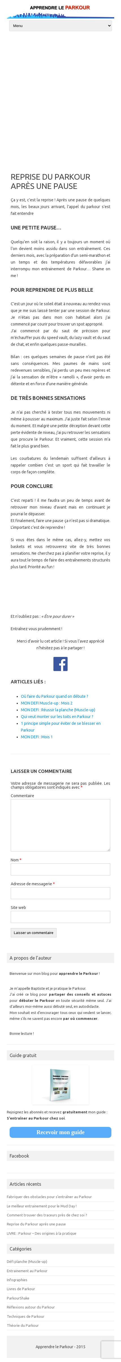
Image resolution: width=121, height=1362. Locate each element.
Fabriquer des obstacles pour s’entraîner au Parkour (49, 1197)
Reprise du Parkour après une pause (36, 1224)
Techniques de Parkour (25, 1316)
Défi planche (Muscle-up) (27, 1261)
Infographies (17, 1280)
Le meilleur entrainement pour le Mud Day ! (42, 1206)
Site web (18, 907)
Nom (16, 860)
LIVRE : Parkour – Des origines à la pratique (41, 1233)
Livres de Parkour (21, 1289)
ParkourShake (18, 1298)
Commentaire (22, 795)
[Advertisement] (60, 99)
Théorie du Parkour (23, 1325)
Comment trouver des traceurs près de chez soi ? (47, 1215)
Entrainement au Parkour (27, 1271)
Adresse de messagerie (33, 884)
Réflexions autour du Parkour (31, 1307)
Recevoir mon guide (60, 1132)
